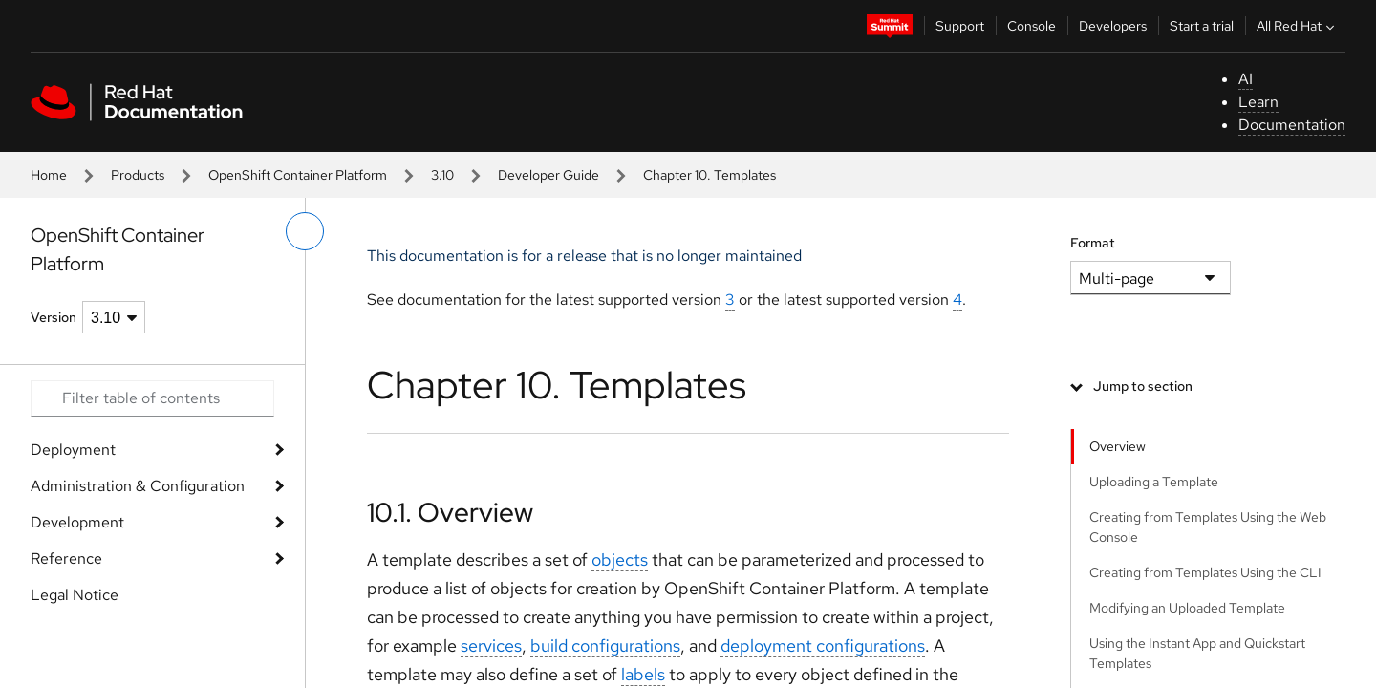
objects (619, 559)
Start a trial (1202, 25)
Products (137, 174)
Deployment (73, 450)
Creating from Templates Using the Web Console (1207, 527)
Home (49, 174)
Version (53, 317)
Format (1092, 242)
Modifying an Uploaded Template (1187, 607)
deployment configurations (822, 645)
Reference (66, 558)
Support (959, 25)
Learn (1258, 102)
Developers (1113, 25)
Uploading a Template (1153, 481)
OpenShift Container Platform (297, 174)
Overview (1117, 446)
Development (77, 522)
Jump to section (1143, 386)
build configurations (605, 645)
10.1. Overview (450, 512)
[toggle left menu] (305, 231)
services (491, 645)
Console (1031, 25)
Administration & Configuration (138, 486)
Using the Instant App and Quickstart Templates (1197, 653)
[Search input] (152, 398)
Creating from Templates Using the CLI (1205, 572)
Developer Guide (548, 174)
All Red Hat (1298, 25)
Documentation (1291, 125)
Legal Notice (74, 595)
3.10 (442, 174)
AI (1245, 79)
